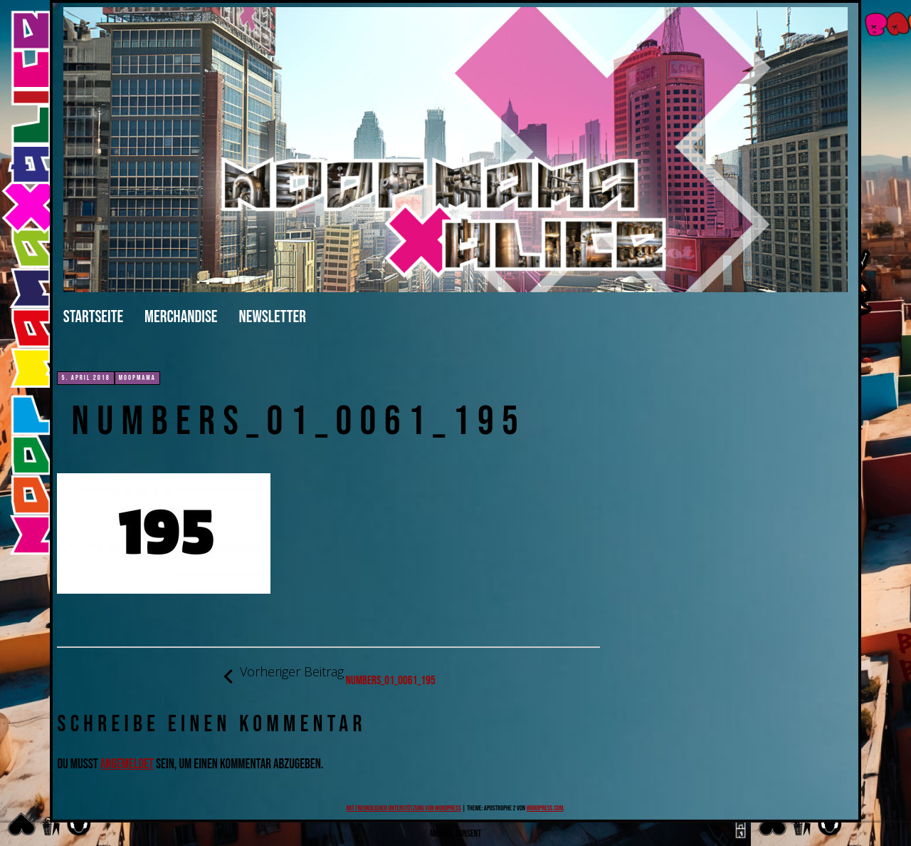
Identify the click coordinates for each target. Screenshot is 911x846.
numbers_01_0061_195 (329, 676)
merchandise (180, 316)
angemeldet (127, 764)
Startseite (93, 316)
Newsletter (272, 316)
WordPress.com (545, 808)
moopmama (137, 377)
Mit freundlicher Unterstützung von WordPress (404, 808)
